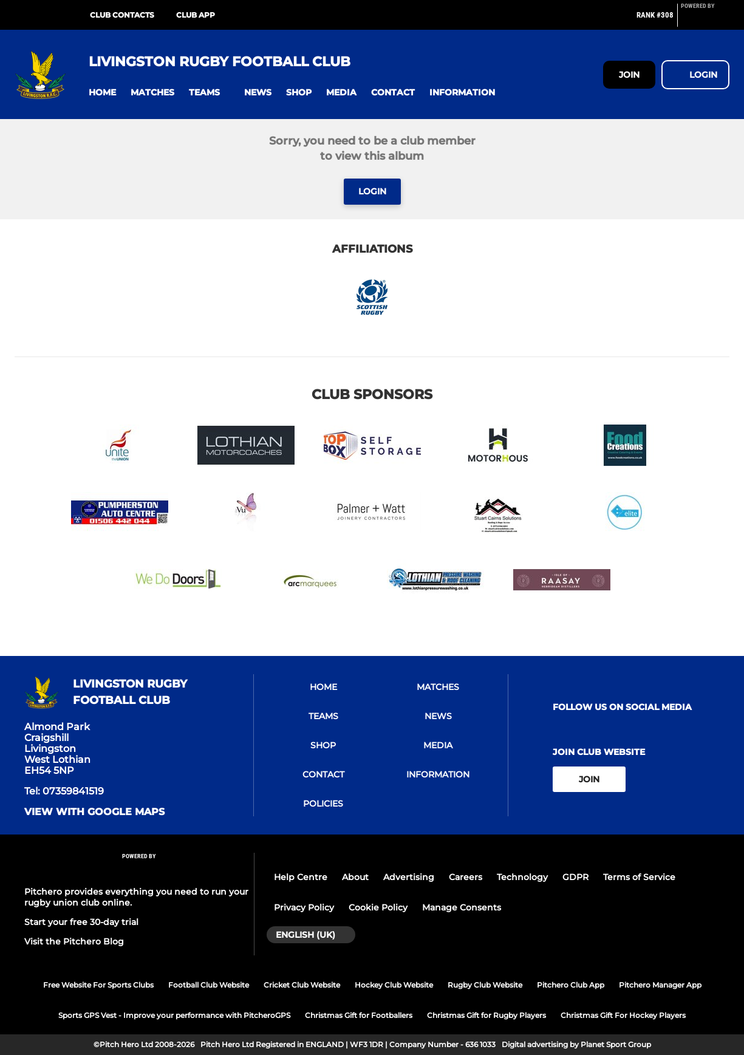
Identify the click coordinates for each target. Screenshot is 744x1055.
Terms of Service (639, 877)
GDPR (575, 877)
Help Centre (300, 877)
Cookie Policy (378, 907)
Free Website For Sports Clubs (98, 984)
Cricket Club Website (302, 984)
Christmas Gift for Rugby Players (486, 1015)
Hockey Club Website (394, 984)
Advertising (408, 877)
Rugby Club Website (485, 984)
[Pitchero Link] (705, 20)
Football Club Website (208, 984)
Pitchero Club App (570, 984)
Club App (195, 14)
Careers (465, 877)
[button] (102, 92)
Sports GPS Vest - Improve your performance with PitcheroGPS (174, 1015)
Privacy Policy (304, 907)
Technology (522, 877)
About (355, 877)
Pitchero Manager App (660, 984)
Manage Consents (461, 907)
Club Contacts (122, 14)
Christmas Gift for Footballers (358, 1015)
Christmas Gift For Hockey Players (623, 1015)
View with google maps (94, 812)
